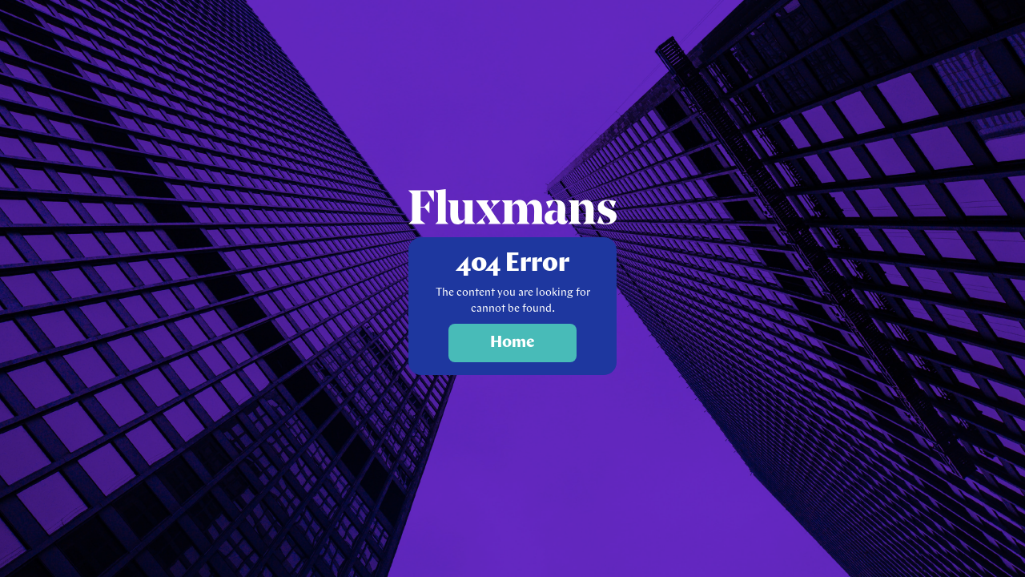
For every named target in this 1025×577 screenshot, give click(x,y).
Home (512, 343)
